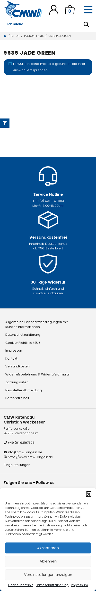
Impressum (79, 585)
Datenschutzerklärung (52, 585)
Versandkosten (17, 366)
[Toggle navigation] (88, 10)
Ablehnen (48, 561)
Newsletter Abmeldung (23, 390)
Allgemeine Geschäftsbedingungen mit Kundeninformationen (36, 324)
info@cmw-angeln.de (23, 452)
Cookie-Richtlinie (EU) (22, 342)
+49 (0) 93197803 (19, 442)
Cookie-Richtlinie (20, 585)
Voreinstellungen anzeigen (48, 574)
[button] (88, 494)
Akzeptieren (48, 547)
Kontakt (11, 358)
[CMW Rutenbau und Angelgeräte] (23, 9)
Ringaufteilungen (17, 465)
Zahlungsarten (16, 382)
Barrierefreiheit (17, 398)
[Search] (86, 24)
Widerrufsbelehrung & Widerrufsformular (37, 374)
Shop (15, 36)
